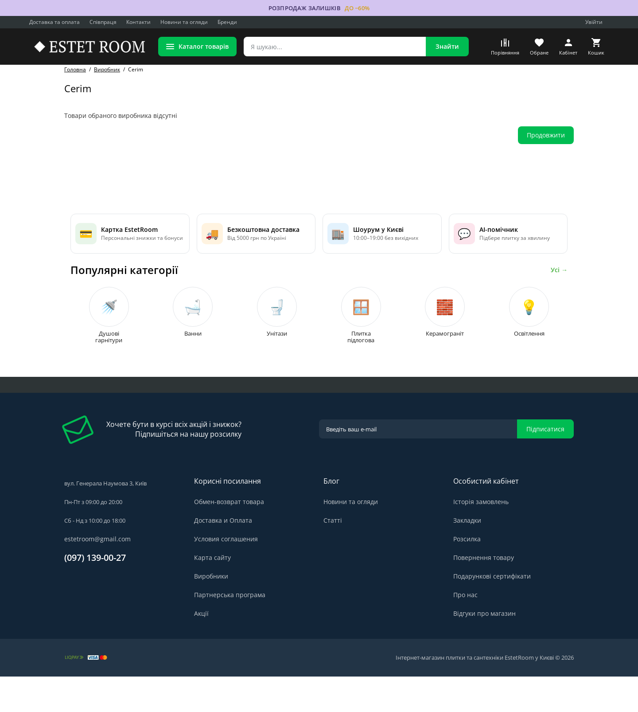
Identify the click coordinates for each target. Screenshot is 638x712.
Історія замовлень (481, 537)
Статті (332, 556)
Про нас (465, 630)
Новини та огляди (184, 22)
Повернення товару (483, 593)
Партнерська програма (229, 630)
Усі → (559, 283)
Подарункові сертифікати (492, 611)
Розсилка (467, 574)
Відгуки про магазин (484, 649)
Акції (201, 649)
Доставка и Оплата (223, 556)
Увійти (594, 22)
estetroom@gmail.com (97, 574)
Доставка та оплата (54, 22)
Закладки (467, 556)
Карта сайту (212, 593)
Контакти (138, 22)
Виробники (211, 611)
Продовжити (546, 135)
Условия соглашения (226, 574)
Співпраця (103, 22)
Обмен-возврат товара (229, 537)
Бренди (227, 22)
